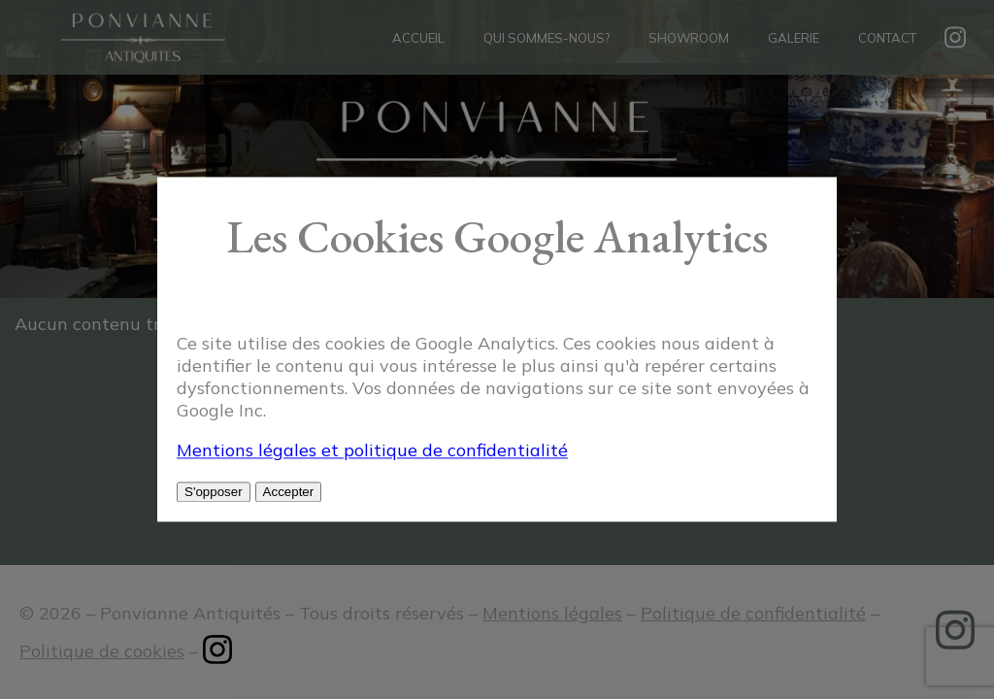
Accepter (289, 492)
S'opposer (213, 492)
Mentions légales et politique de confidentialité (372, 451)
